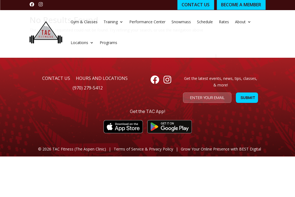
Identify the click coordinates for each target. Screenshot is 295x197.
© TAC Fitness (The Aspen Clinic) (72, 149)
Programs (108, 42)
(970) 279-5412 (88, 88)
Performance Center (147, 21)
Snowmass (181, 21)
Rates (224, 21)
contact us (56, 78)
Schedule (205, 21)
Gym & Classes (84, 21)
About (240, 21)
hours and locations (102, 78)
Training (111, 21)
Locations (79, 42)
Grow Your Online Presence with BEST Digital (221, 149)
